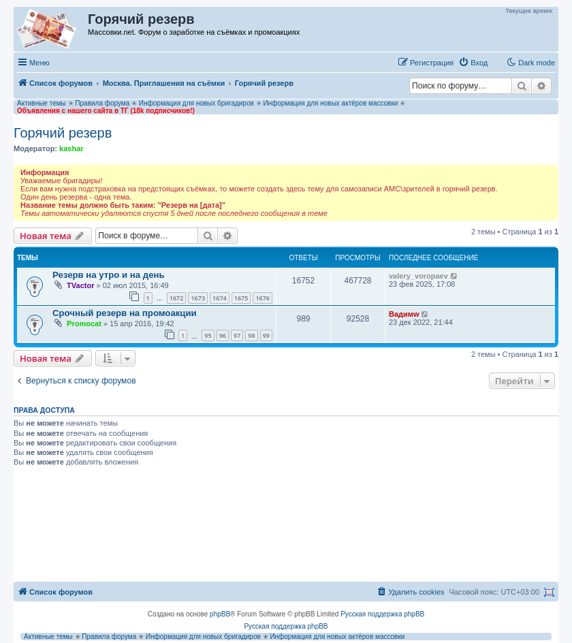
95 (207, 335)
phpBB (220, 614)
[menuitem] (473, 62)
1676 (262, 298)
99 (266, 335)
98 (251, 335)
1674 (219, 298)
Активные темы (41, 103)
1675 (241, 298)
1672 (177, 298)
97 (237, 335)
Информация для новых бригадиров (196, 103)
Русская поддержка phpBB (382, 614)
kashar (71, 148)
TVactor (80, 285)
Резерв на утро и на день (108, 275)
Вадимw (404, 314)
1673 (198, 298)
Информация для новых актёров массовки (330, 103)
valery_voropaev (418, 276)
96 (222, 335)
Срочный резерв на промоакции (124, 313)
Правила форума (102, 103)
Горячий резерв (63, 132)
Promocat (84, 323)
